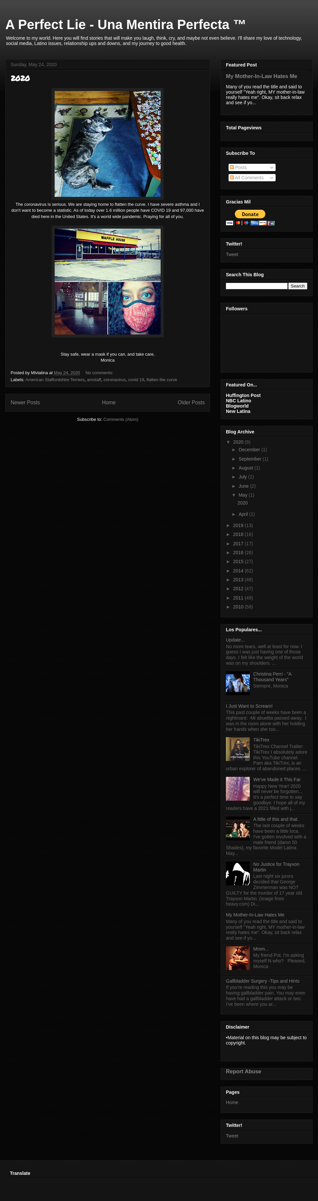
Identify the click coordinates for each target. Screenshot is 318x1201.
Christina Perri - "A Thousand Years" (272, 676)
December (249, 449)
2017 (239, 543)
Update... (235, 640)
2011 (239, 597)
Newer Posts (25, 402)
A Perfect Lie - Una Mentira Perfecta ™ (125, 24)
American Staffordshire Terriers (55, 379)
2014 (239, 570)
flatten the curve (161, 379)
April (243, 514)
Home (109, 402)
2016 (239, 552)
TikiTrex (261, 739)
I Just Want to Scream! (249, 706)
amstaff (94, 379)
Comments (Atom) (120, 419)
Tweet (232, 254)
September (250, 459)
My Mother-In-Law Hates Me (261, 76)
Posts (238, 167)
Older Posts (191, 402)
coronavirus (114, 379)
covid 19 (136, 379)
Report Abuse (243, 1071)
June (244, 486)
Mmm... (261, 949)
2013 (239, 579)
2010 (239, 606)
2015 (239, 561)
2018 (239, 534)
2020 (20, 78)
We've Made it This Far (277, 779)
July (243, 476)
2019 (239, 525)
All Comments (247, 177)
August (246, 467)
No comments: (99, 372)
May (243, 495)
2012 (239, 588)
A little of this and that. (276, 819)
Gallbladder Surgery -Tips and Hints (262, 981)
